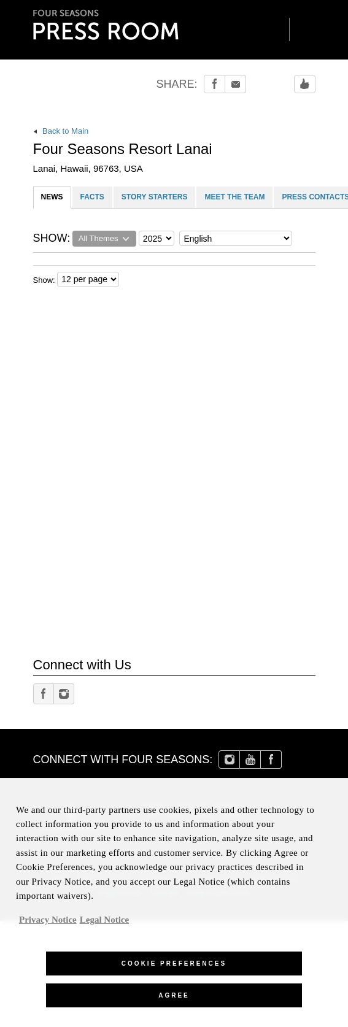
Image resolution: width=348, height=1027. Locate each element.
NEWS (52, 197)
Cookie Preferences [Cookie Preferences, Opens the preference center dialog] (174, 969)
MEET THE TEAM (234, 197)
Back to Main (61, 131)
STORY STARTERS (155, 197)
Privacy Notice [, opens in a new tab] (48, 924)
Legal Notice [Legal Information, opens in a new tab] (104, 924)
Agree (174, 1001)
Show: (44, 280)
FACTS (92, 197)
